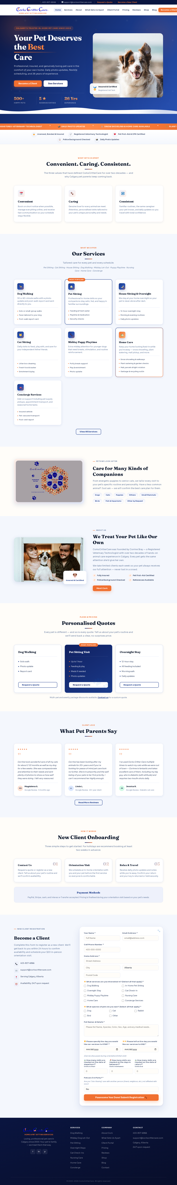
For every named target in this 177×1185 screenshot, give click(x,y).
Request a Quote (104, 2)
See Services (55, 83)
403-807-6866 (140, 1133)
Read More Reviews (88, 802)
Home (58, 10)
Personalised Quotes (88, 623)
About (79, 10)
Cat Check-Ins (77, 1153)
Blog (154, 10)
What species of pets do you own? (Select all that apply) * (112, 1007)
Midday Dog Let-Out (80, 1138)
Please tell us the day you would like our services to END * (139, 1043)
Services (68, 10)
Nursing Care (129, 995)
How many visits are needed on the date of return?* (145, 1063)
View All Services (88, 431)
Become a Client (28, 83)
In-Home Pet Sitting (133, 986)
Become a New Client (127, 2)
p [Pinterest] (45, 1151)
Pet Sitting (75, 1143)
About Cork (107, 1133)
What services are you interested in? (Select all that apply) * (114, 982)
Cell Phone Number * (94, 944)
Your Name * (89, 933)
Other (113, 1016)
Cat (112, 1011)
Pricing (125, 10)
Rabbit (139, 1011)
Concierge (75, 1167)
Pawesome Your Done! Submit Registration (121, 1097)
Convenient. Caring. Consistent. (88, 164)
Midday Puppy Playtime (96, 995)
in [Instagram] (39, 1151)
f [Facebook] (32, 1151)
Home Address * (92, 956)
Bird (87, 1016)
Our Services (88, 253)
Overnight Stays (78, 1148)
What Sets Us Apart (94, 10)
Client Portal (113, 10)
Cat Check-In (130, 991)
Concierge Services (132, 1000)
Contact (105, 1167)
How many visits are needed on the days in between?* (120, 1063)
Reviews (136, 10)
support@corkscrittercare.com (148, 1138)
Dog (87, 1011)
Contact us (103, 697)
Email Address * (130, 933)
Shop (146, 10)
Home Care (91, 1000)
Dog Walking (91, 986)
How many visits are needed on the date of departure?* (94, 1063)
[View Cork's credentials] (75, 577)
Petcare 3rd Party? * (93, 1078)
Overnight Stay (92, 991)
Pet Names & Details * (94, 1022)
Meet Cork (102, 588)
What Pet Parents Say (88, 731)
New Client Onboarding (88, 837)
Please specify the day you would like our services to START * (101, 1043)
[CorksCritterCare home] (32, 10)
